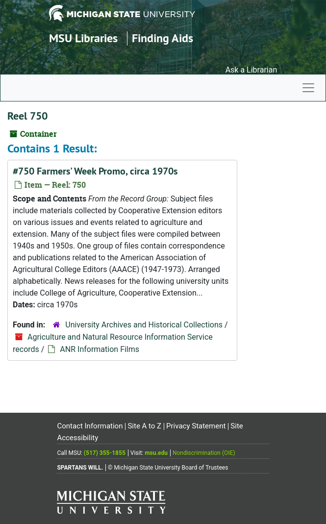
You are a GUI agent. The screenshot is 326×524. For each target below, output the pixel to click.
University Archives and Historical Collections (144, 324)
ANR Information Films (99, 349)
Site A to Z (144, 426)
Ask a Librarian (251, 70)
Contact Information (90, 426)
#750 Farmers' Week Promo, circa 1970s (95, 171)
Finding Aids (162, 38)
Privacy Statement (196, 426)
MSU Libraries (83, 38)
